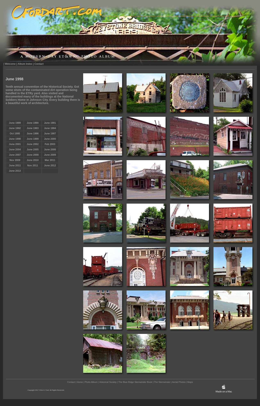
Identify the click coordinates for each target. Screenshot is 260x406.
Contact (39, 63)
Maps (190, 382)
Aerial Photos (178, 382)
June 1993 (33, 128)
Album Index (25, 63)
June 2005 (33, 149)
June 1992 (15, 128)
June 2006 (50, 149)
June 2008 (33, 154)
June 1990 (33, 122)
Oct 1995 (15, 133)
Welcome (10, 63)
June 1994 (50, 128)
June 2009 (50, 154)
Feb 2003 (50, 144)
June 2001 (15, 144)
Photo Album (91, 382)
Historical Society (107, 382)
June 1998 (15, 138)
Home (80, 382)
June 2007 (15, 154)
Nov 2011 (32, 165)
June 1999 (33, 138)
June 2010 (33, 160)
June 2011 (15, 165)
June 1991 (50, 122)
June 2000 (50, 138)
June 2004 (15, 149)
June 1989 (15, 122)
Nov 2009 (14, 160)
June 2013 (15, 170)
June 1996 (33, 133)
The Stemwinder (162, 382)
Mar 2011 (50, 160)
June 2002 (33, 144)
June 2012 (50, 165)
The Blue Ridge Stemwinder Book (135, 382)
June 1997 (50, 133)
